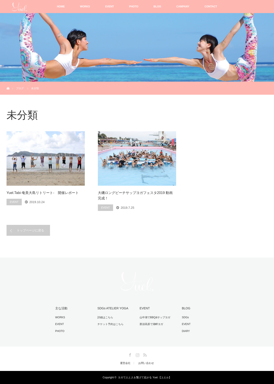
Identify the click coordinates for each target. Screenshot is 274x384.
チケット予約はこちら (110, 324)
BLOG (157, 6)
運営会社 (125, 363)
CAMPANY (182, 6)
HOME (61, 6)
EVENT (109, 6)
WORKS (85, 6)
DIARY (186, 331)
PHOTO (133, 6)
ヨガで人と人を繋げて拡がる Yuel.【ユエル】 (144, 377)
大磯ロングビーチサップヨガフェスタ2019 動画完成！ (135, 195)
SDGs (185, 317)
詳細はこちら (105, 317)
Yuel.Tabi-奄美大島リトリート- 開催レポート (43, 193)
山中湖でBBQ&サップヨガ (155, 317)
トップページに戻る (30, 230)
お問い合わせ (146, 363)
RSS (144, 354)
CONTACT (211, 6)
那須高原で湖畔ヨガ (151, 324)
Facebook (129, 354)
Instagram (137, 354)
